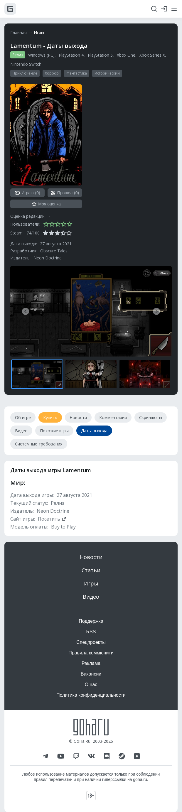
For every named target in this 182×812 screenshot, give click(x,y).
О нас (91, 684)
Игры (39, 32)
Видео (91, 596)
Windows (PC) (41, 55)
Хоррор (52, 73)
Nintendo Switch (25, 64)
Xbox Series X (152, 55)
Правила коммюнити (91, 652)
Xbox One (126, 55)
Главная (18, 32)
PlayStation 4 (71, 55)
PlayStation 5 (100, 55)
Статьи (91, 570)
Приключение (25, 73)
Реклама (91, 663)
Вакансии (91, 673)
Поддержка (91, 621)
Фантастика (76, 73)
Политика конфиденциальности (91, 695)
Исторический (107, 73)
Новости (91, 557)
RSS (91, 631)
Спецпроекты (91, 642)
